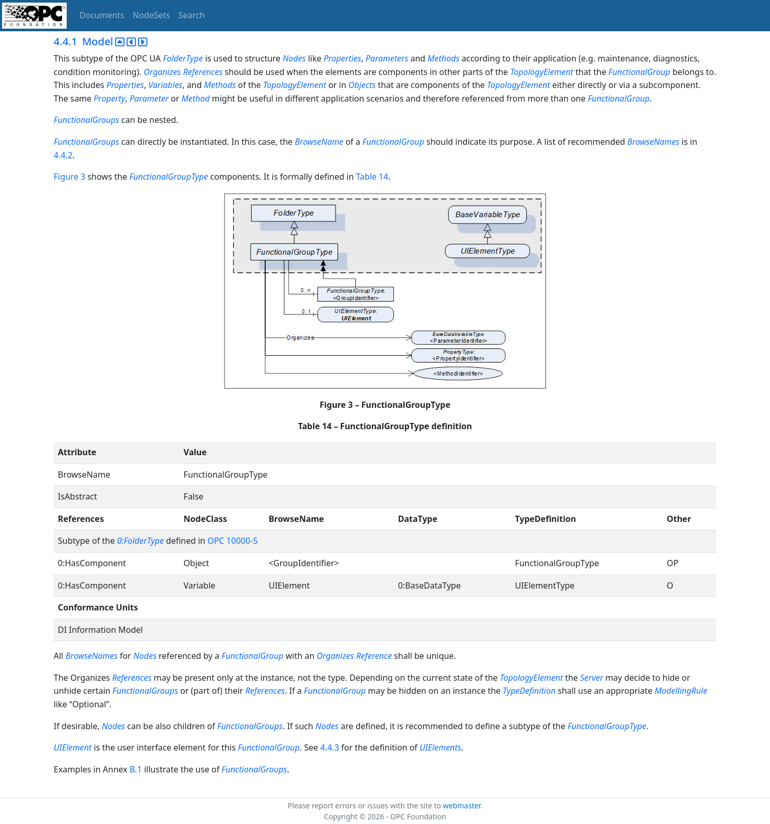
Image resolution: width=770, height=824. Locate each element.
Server (591, 677)
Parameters (387, 58)
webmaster (461, 805)
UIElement (73, 747)
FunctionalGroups (87, 120)
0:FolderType (140, 540)
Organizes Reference (354, 655)
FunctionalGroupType (168, 176)
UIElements (440, 747)
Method (195, 98)
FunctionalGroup (639, 72)
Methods (443, 58)
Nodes (294, 58)
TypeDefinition (529, 690)
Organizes (162, 72)
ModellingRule (680, 690)
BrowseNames (653, 141)
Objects (362, 85)
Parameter (149, 98)
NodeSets (151, 15)
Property (110, 98)
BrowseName (319, 141)
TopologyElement (541, 72)
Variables (165, 85)
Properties (342, 58)
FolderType (183, 58)
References (202, 72)
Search (192, 15)
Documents (101, 15)
